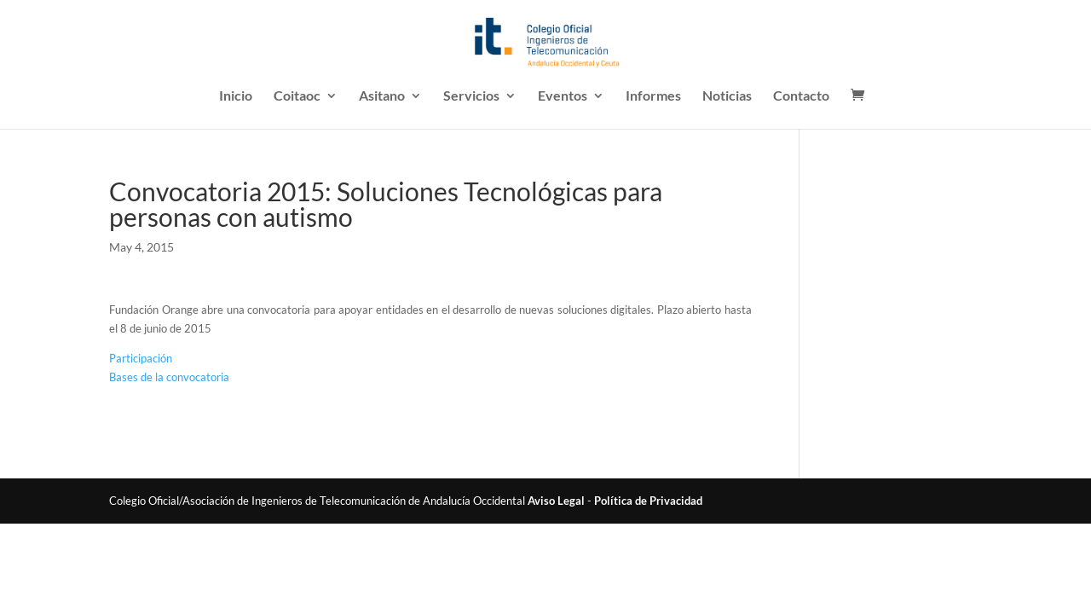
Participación (140, 358)
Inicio (235, 96)
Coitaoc (297, 96)
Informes (653, 96)
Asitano (382, 96)
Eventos (562, 96)
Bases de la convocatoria (169, 377)
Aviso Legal (556, 500)
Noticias (727, 96)
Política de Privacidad (648, 500)
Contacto (801, 96)
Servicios (471, 96)
